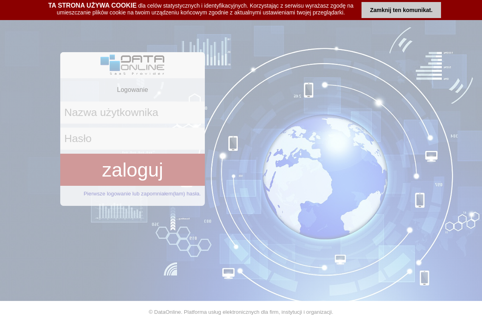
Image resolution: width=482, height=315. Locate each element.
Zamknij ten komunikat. (401, 10)
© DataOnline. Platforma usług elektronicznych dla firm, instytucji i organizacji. (241, 312)
